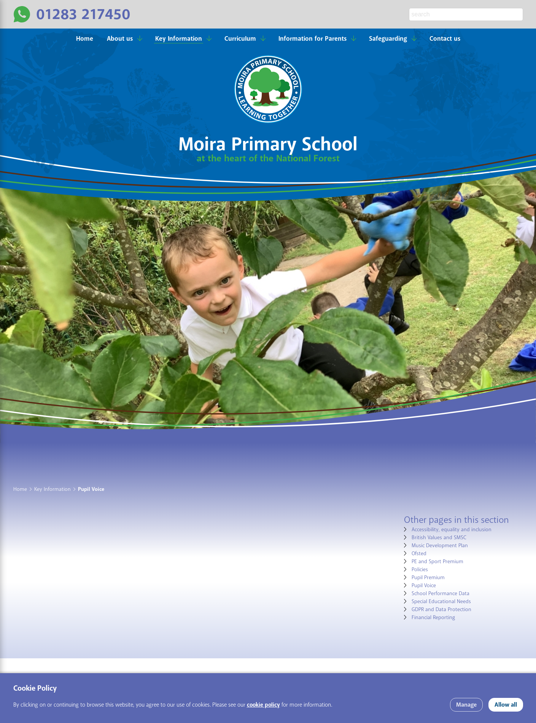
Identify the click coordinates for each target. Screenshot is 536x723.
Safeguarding (388, 39)
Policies (420, 569)
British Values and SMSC (439, 537)
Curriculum (240, 39)
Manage (466, 705)
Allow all (506, 705)
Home (84, 39)
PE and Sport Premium (437, 561)
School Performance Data (440, 593)
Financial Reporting (433, 617)
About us (120, 39)
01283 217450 (83, 14)
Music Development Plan (440, 545)
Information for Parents (312, 39)
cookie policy (263, 705)
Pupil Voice (424, 585)
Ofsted (419, 553)
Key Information (178, 39)
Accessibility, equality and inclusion (451, 529)
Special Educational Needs (441, 601)
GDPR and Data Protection (441, 609)
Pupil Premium (428, 577)
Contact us (444, 39)
